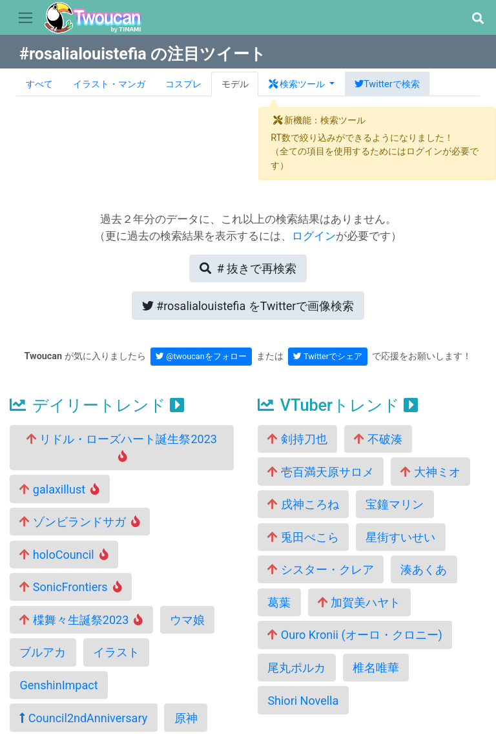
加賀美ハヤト (359, 602)
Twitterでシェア (327, 356)
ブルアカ (42, 652)
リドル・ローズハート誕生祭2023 (121, 447)
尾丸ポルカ (296, 667)
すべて (39, 84)
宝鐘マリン (395, 504)
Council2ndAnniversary (83, 718)
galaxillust (59, 489)
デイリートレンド (97, 405)
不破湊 (378, 439)
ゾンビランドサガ (79, 521)
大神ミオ (430, 472)
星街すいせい (400, 537)
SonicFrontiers (70, 587)
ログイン (314, 235)
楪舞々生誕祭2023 (81, 620)
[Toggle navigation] (25, 18)
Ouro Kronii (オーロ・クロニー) (354, 634)
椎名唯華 (376, 667)
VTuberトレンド (338, 405)
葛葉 (279, 602)
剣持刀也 (297, 439)
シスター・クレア (320, 569)
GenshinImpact (58, 685)
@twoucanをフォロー (201, 356)
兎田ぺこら (302, 537)
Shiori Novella (302, 700)
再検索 (248, 268)
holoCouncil (63, 554)
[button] (477, 18)
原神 (186, 718)
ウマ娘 (187, 620)
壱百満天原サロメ (320, 472)
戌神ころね (302, 504)
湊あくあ (423, 569)
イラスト (116, 652)
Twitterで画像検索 (248, 306)
